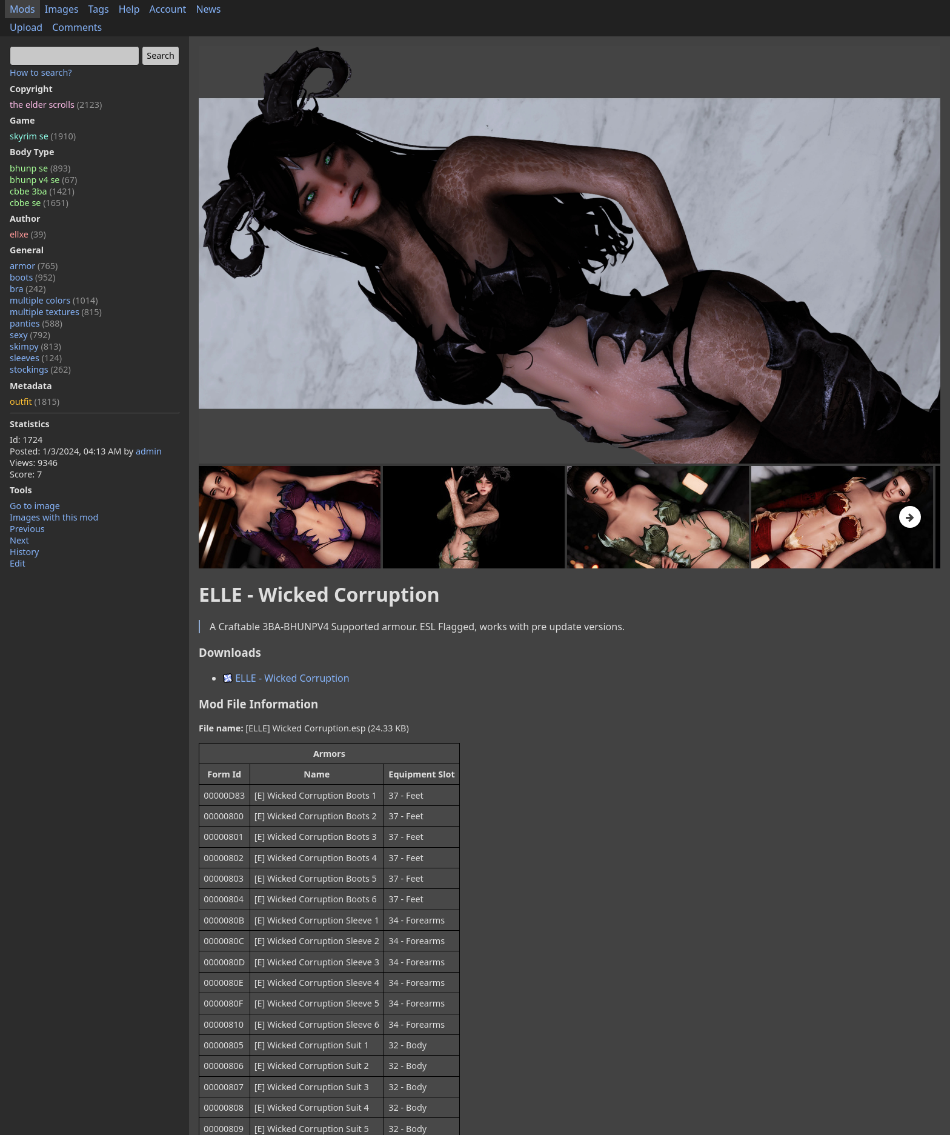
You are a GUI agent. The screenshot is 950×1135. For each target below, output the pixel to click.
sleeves (36, 358)
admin (149, 451)
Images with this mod (54, 517)
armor (34, 265)
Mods (22, 9)
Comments (77, 27)
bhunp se (40, 168)
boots (32, 277)
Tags (98, 9)
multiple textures (56, 312)
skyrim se (43, 136)
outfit (34, 401)
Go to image (35, 505)
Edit (17, 563)
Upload (26, 27)
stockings (40, 369)
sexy (30, 335)
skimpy (35, 346)
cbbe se (39, 202)
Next (19, 540)
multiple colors (54, 300)
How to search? (41, 72)
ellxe (28, 234)
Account (168, 9)
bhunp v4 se (43, 179)
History (24, 552)
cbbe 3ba (42, 191)
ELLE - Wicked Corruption (286, 678)
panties (36, 323)
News (208, 9)
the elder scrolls (56, 104)
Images (62, 9)
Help (129, 9)
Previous (27, 528)
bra (28, 289)
